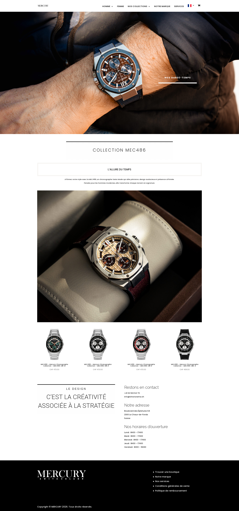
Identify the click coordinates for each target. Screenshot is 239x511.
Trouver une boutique (167, 471)
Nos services (162, 481)
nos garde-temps (179, 77)
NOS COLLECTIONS (137, 6)
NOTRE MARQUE (162, 6)
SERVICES (179, 6)
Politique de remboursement (171, 490)
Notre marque (163, 476)
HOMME (106, 6)
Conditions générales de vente (172, 486)
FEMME (120, 6)
